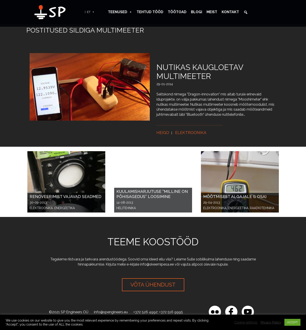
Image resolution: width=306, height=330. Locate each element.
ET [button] (91, 12)
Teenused (120, 12)
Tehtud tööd (150, 12)
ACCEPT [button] (292, 322)
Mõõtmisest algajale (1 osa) (234, 196)
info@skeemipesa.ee (157, 264)
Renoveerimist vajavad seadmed (65, 196)
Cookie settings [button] (245, 322)
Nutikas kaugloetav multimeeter (199, 72)
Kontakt (230, 12)
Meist (212, 12)
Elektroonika (190, 132)
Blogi (196, 12)
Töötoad (177, 12)
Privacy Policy (271, 322)
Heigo (162, 132)
